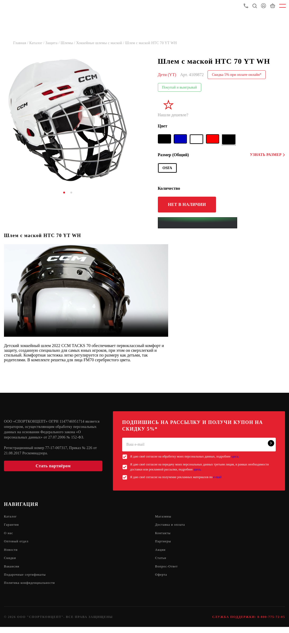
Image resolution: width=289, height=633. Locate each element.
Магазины (164, 517)
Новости (11, 553)
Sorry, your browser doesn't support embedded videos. (86, 290)
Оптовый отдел (17, 544)
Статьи (161, 562)
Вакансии (12, 571)
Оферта (162, 580)
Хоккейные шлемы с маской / (100, 43)
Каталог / (37, 43)
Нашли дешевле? (173, 115)
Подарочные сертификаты (27, 580)
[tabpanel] (67, 120)
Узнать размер (267, 155)
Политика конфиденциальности (32, 589)
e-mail (217, 477)
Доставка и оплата (172, 526)
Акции (161, 553)
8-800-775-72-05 (271, 623)
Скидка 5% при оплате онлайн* (237, 75)
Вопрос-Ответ (168, 571)
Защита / (53, 43)
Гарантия (12, 526)
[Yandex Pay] (197, 222)
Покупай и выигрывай (179, 87)
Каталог (11, 517)
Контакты (164, 535)
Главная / (21, 43)
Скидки (10, 562)
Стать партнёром (53, 466)
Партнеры (164, 544)
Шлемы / (68, 43)
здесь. (235, 456)
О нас (9, 535)
